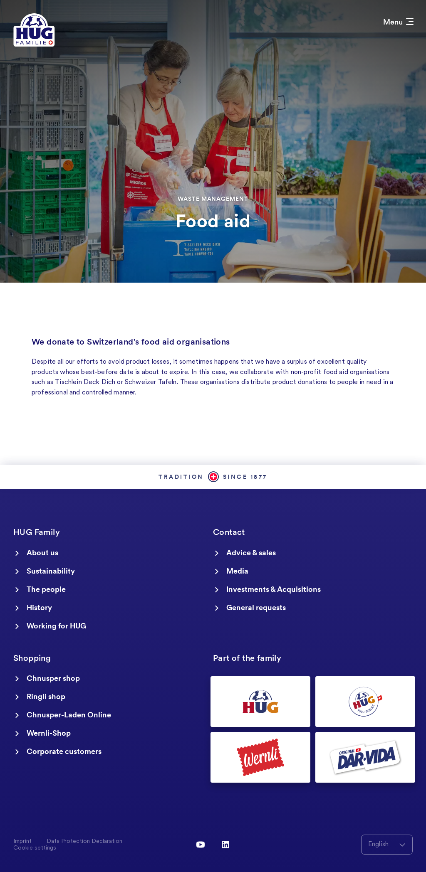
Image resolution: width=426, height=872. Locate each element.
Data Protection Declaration (84, 842)
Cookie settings (34, 848)
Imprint (22, 842)
